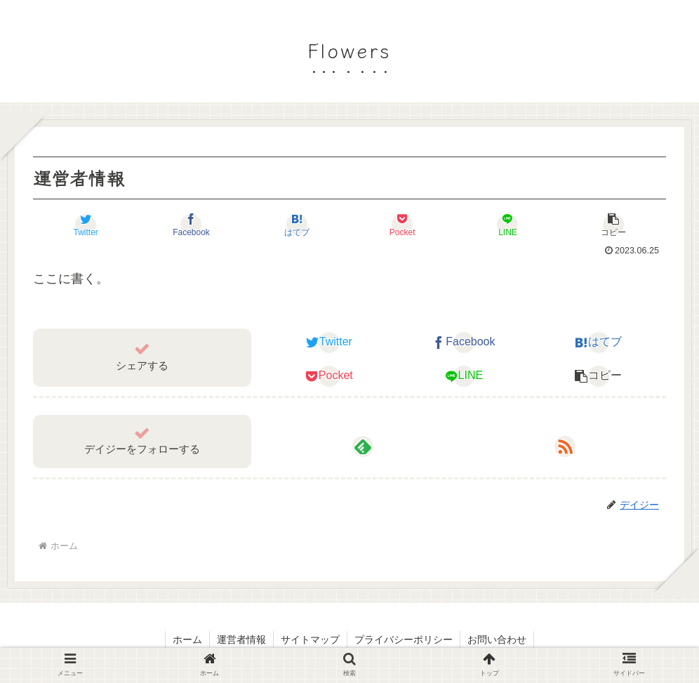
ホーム (187, 639)
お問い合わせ (496, 639)
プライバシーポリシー (403, 639)
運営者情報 (241, 639)
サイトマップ (310, 639)
